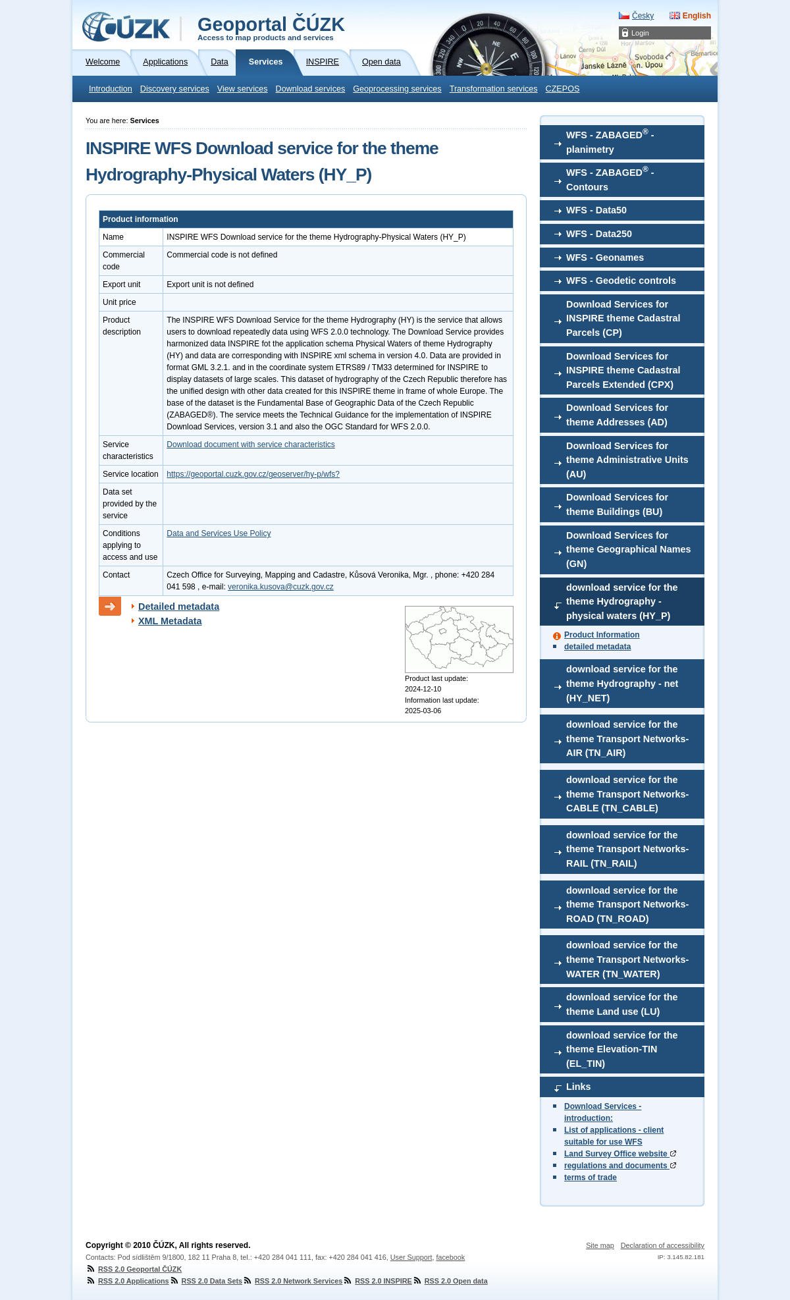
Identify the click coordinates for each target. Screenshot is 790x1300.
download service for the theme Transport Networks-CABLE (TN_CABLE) (627, 793)
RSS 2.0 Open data (450, 1281)
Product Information (602, 634)
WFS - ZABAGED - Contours (610, 178)
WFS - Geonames (605, 257)
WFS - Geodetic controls (621, 280)
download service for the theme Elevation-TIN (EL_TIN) (622, 1049)
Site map (600, 1245)
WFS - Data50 (596, 210)
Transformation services (494, 89)
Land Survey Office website (620, 1153)
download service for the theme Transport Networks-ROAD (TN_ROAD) (627, 904)
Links (578, 1086)
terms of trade (590, 1177)
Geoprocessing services (397, 89)
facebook (450, 1257)
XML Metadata (170, 621)
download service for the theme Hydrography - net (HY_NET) (622, 683)
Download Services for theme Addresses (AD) (617, 414)
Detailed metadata (178, 606)
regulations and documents (620, 1165)
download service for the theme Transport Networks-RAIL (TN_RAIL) (627, 849)
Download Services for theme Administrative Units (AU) (627, 460)
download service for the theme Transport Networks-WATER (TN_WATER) (627, 959)
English (697, 15)
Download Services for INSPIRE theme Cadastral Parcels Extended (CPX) (623, 370)
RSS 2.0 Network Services (292, 1281)
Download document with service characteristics (250, 444)
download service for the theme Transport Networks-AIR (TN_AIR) (627, 738)
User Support (411, 1257)
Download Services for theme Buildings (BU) (617, 504)
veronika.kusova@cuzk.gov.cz (281, 586)
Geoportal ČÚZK (271, 27)
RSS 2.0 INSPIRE (376, 1281)
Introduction (110, 89)
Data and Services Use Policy (219, 533)
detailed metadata (597, 646)
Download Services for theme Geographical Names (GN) (628, 549)
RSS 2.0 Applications (127, 1281)
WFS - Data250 (599, 234)
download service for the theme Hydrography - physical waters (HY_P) (622, 601)
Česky (643, 15)
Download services (311, 89)
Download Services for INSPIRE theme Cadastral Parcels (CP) (623, 318)
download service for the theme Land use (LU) (622, 1004)
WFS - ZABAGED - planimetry (610, 141)
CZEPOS (563, 89)
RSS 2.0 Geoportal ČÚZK (134, 1269)
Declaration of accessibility (662, 1245)
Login (640, 33)
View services (242, 89)
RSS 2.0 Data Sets (205, 1281)
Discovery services (174, 89)
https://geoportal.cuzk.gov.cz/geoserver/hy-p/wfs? (253, 474)
